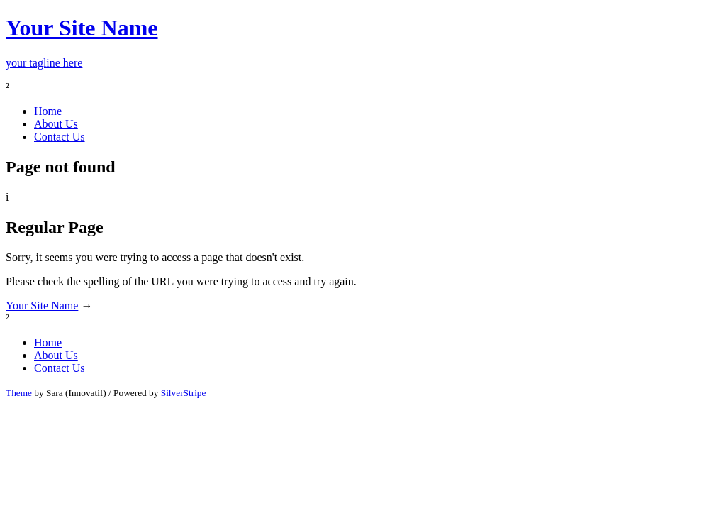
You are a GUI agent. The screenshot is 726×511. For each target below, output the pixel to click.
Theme (19, 393)
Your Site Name (42, 306)
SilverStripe (183, 393)
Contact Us (59, 137)
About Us (56, 124)
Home (48, 111)
